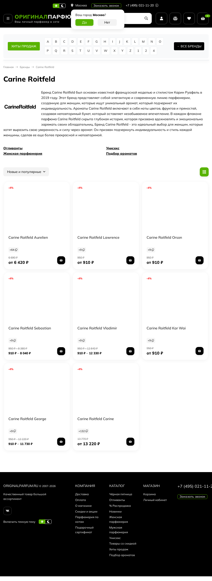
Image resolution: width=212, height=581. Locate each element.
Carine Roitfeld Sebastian (29, 328)
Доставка (82, 494)
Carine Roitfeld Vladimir (97, 328)
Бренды (25, 67)
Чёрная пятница (120, 494)
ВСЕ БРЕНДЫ (191, 46)
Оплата (80, 500)
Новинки (115, 511)
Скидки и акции (86, 511)
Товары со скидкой (122, 543)
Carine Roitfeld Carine (95, 419)
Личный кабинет (155, 500)
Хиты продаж (118, 549)
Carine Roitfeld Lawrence (98, 237)
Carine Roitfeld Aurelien (28, 237)
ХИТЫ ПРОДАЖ (23, 46)
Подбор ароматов (121, 153)
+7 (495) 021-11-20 (142, 5)
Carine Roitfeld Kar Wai (166, 328)
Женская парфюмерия (22, 153)
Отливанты (12, 148)
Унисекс (112, 148)
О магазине (83, 505)
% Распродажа (120, 505)
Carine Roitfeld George (27, 419)
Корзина (149, 494)
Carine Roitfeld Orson (164, 237)
